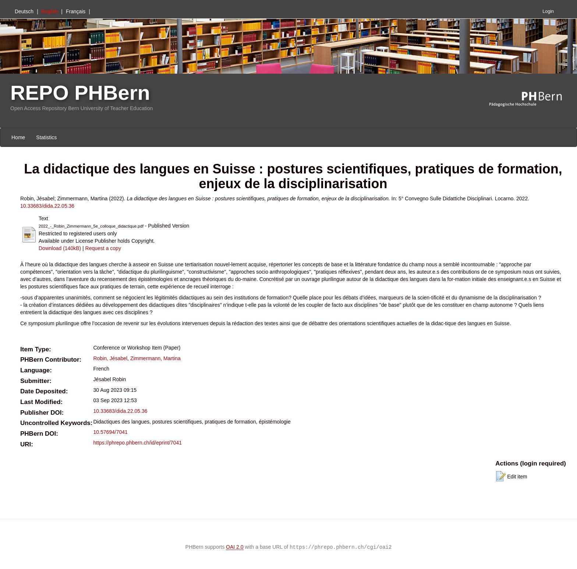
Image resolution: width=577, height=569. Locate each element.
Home (18, 137)
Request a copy (103, 248)
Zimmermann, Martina (155, 358)
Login (548, 11)
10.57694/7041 (110, 432)
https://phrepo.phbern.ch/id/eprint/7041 (137, 443)
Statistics (46, 137)
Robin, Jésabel (110, 358)
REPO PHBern (80, 92)
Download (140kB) (60, 248)
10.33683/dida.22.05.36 (47, 206)
